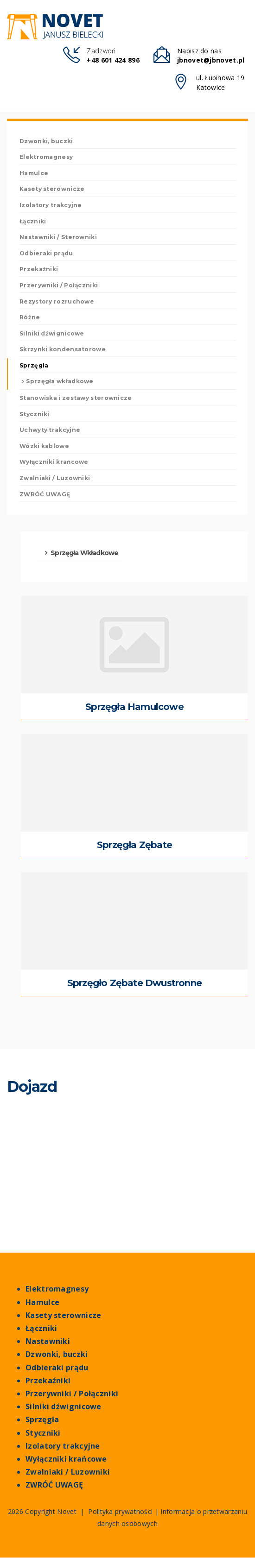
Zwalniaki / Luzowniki (68, 1472)
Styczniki (43, 1433)
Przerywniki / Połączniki (72, 1393)
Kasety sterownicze (63, 1315)
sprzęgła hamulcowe (134, 706)
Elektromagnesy (57, 1289)
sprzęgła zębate (134, 844)
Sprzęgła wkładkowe (59, 381)
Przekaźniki (48, 1380)
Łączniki (41, 1328)
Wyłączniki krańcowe (66, 1459)
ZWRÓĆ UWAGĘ (44, 494)
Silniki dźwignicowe (64, 1406)
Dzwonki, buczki (57, 1354)
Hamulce (42, 1302)
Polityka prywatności (120, 1511)
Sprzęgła (42, 1419)
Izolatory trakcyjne (63, 1446)
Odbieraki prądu (57, 1367)
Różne (29, 317)
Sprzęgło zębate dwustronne (134, 982)
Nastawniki (48, 1341)
